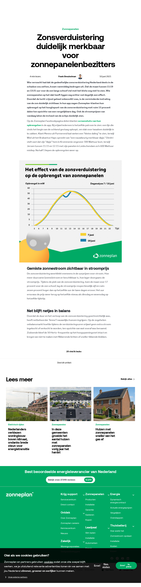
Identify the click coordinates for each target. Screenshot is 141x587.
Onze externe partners (15, 577)
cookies (48, 561)
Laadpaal (91, 537)
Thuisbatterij (118, 535)
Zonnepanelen (94, 503)
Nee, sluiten (102, 565)
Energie (115, 503)
